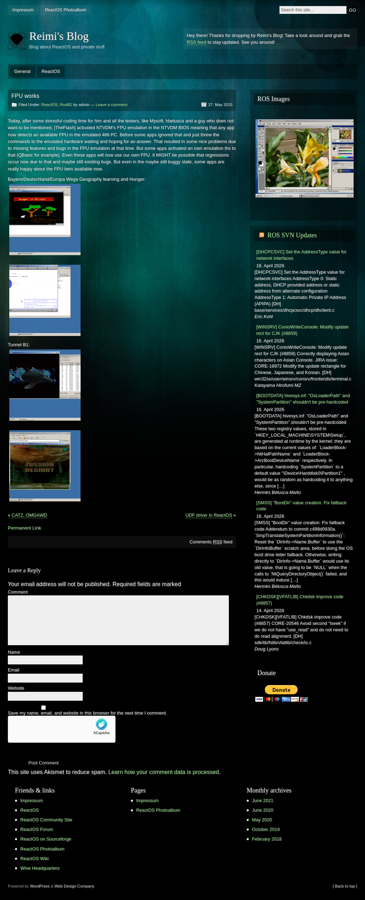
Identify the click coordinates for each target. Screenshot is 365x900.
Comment (17, 592)
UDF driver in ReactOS (208, 515)
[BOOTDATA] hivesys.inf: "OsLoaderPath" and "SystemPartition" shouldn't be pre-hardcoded (303, 399)
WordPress (40, 886)
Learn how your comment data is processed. (164, 772)
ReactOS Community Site (46, 819)
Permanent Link (24, 528)
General (22, 71)
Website (16, 688)
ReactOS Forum (36, 829)
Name (14, 652)
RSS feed (196, 42)
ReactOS (51, 71)
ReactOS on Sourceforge (45, 839)
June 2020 (262, 810)
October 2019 (266, 829)
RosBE (66, 104)
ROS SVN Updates (292, 235)
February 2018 (267, 839)
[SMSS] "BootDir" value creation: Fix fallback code (301, 506)
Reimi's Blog (59, 36)
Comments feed (211, 541)
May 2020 (262, 819)
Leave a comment (111, 104)
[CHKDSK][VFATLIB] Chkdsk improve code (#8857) (299, 600)
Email (13, 670)
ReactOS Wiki (34, 858)
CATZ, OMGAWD (29, 515)
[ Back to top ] (345, 886)
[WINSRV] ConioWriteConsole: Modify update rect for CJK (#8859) (302, 330)
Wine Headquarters (40, 868)
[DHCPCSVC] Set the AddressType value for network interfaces (301, 255)
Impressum (23, 9)
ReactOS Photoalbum (65, 9)
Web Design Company (74, 886)
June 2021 (262, 800)
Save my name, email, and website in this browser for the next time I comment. (87, 713)
